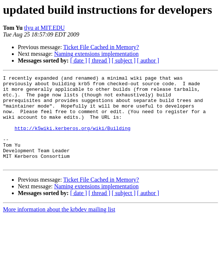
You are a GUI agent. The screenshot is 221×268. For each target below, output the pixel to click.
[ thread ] (99, 60)
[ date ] (78, 60)
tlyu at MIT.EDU (44, 28)
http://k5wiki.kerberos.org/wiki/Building (72, 139)
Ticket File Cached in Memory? (101, 47)
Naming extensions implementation (96, 54)
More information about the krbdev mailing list (59, 227)
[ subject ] (124, 60)
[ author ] (148, 60)
